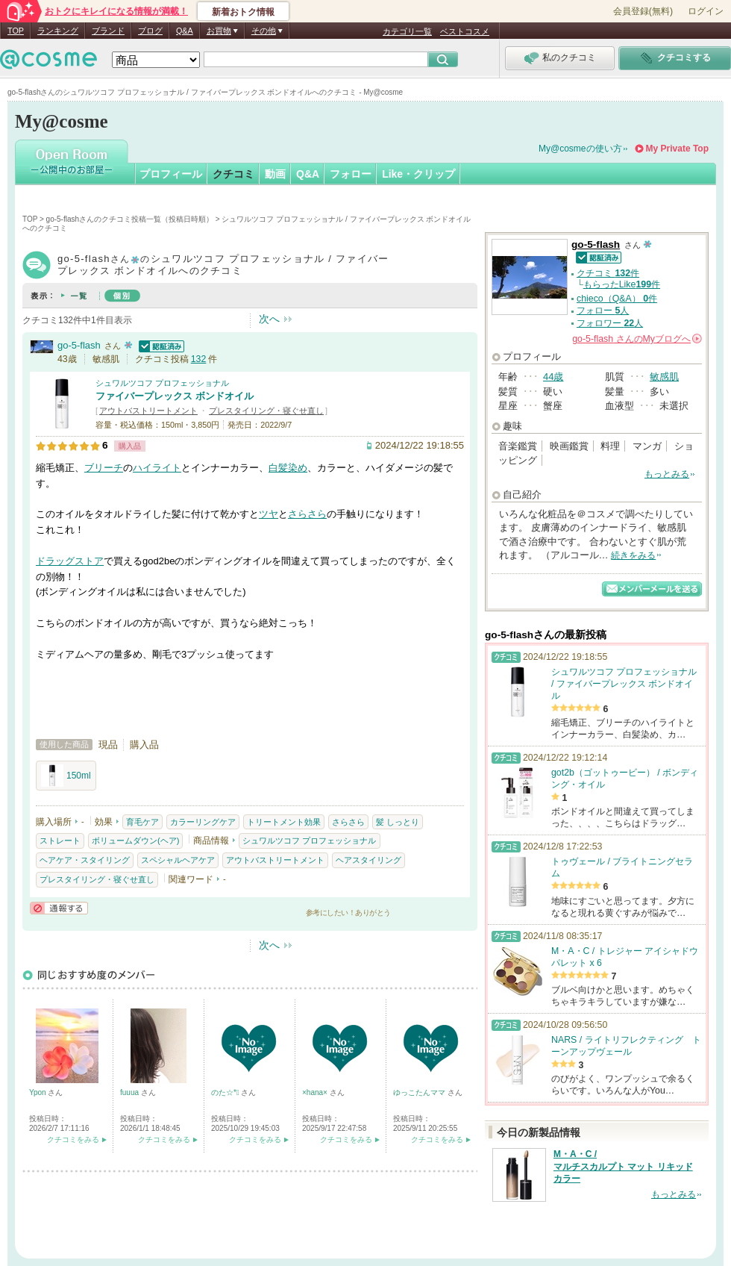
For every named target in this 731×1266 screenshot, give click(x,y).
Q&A (184, 30)
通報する (59, 908)
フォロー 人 (603, 310)
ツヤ (268, 514)
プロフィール (170, 174)
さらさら (307, 514)
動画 (275, 174)
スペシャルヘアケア (178, 859)
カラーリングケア (203, 821)
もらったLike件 (621, 284)
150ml (66, 775)
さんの (637, 339)
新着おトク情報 (243, 12)
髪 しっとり (397, 821)
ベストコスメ (464, 31)
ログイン (706, 11)
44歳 (553, 376)
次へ (269, 319)
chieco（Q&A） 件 (617, 298)
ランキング (57, 30)
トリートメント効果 (284, 821)
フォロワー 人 (610, 323)
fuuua (130, 1092)
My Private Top (677, 148)
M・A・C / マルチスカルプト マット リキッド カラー (623, 1167)
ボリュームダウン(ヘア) (135, 840)
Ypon (38, 1092)
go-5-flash (79, 345)
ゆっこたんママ (420, 1092)
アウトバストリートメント (148, 410)
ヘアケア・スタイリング (85, 859)
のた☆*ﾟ (226, 1092)
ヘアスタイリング (368, 859)
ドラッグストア (70, 561)
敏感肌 (664, 376)
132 (199, 359)
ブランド (108, 30)
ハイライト (157, 467)
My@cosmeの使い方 (580, 148)
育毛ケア (142, 821)
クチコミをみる (73, 1139)
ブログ (150, 30)
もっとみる (666, 474)
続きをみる (633, 555)
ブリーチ (103, 467)
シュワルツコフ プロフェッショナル (162, 382)
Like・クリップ (418, 174)
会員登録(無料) (643, 11)
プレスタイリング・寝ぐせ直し (266, 410)
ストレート (60, 840)
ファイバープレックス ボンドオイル (174, 396)
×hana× (316, 1092)
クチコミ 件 (608, 273)
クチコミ (233, 174)
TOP (15, 30)
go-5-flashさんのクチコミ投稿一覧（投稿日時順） (129, 219)
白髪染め (288, 467)
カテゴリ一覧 (407, 31)
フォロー (350, 174)
